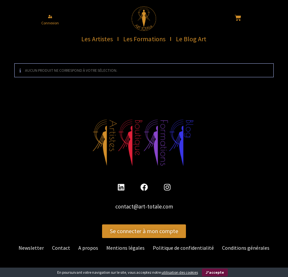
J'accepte (215, 272)
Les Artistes (97, 39)
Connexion (50, 22)
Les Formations (144, 39)
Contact (61, 248)
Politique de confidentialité (183, 248)
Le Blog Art (191, 39)
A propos (88, 248)
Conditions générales (245, 248)
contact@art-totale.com (144, 206)
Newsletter (31, 248)
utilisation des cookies (180, 272)
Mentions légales (125, 248)
